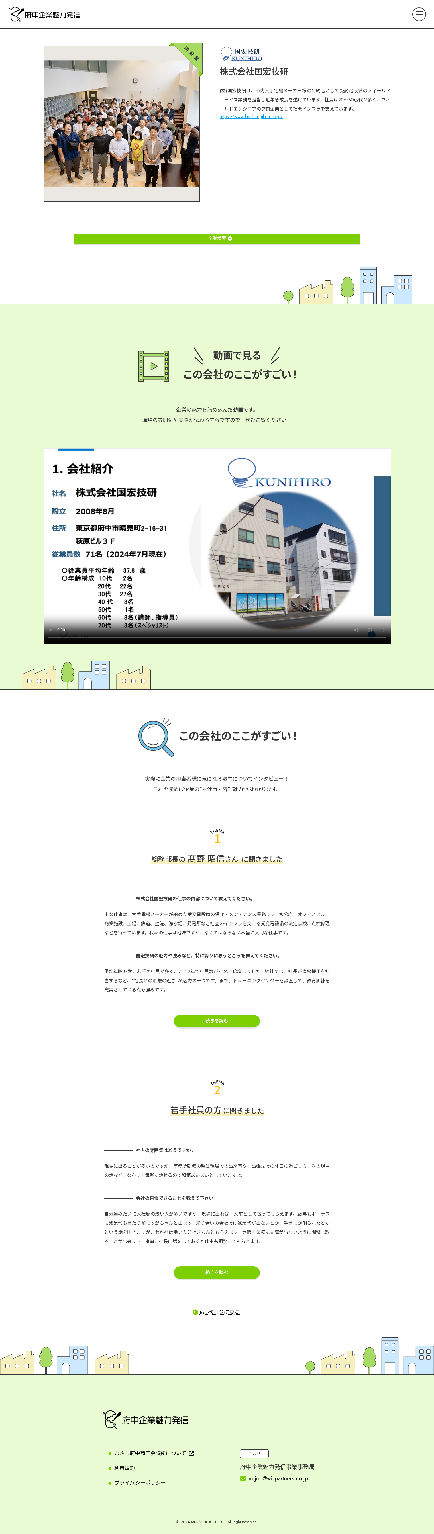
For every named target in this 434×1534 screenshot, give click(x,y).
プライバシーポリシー (140, 1483)
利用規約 (124, 1468)
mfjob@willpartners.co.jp (278, 1478)
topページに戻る (220, 1312)
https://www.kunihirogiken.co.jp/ (251, 116)
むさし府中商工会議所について (150, 1453)
